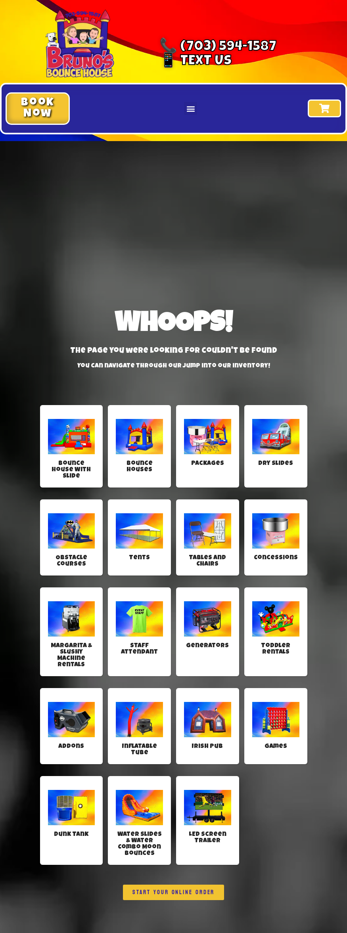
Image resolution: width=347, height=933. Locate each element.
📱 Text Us (195, 62)
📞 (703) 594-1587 (217, 47)
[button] (38, 108)
